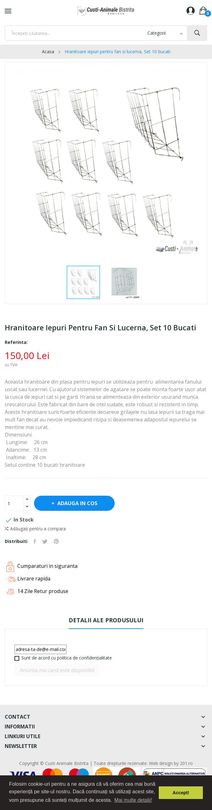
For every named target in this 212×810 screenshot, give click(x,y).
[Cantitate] (14, 503)
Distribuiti (35, 541)
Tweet (45, 541)
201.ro (186, 763)
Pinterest (56, 541)
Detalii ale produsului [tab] (106, 620)
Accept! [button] (181, 792)
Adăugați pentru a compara (35, 528)
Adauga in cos (76, 503)
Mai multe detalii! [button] (133, 800)
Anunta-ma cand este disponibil (57, 670)
